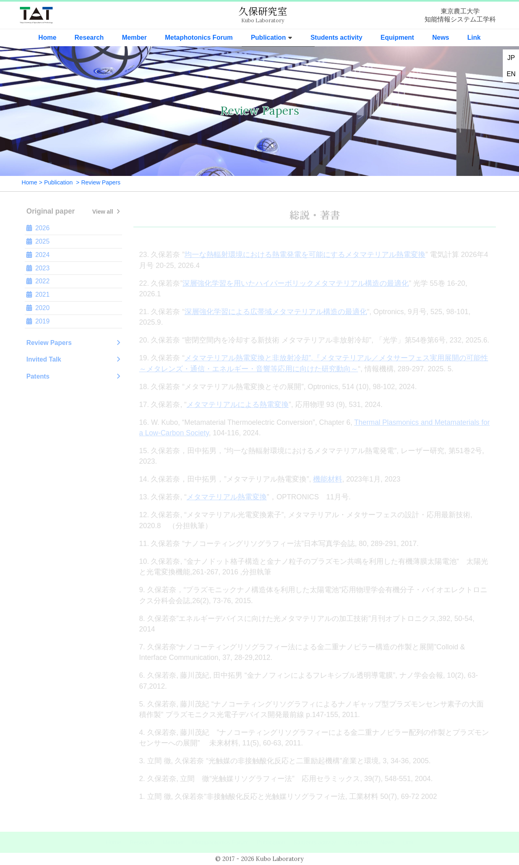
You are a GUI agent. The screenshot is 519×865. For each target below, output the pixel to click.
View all (106, 211)
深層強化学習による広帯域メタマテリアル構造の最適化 (275, 312)
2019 (37, 321)
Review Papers (73, 343)
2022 (37, 281)
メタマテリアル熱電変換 (227, 497)
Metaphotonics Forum (199, 37)
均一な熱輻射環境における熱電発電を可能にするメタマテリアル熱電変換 (304, 255)
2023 (37, 268)
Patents (73, 376)
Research (89, 37)
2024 (37, 255)
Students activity (336, 37)
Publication (268, 37)
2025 (37, 241)
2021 (37, 295)
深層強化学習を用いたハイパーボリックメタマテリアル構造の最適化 (295, 283)
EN (510, 74)
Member (134, 37)
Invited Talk (73, 359)
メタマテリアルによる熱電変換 (238, 404)
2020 (37, 308)
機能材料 (327, 479)
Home (47, 37)
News (440, 37)
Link (474, 37)
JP (511, 57)
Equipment (397, 37)
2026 (37, 228)
